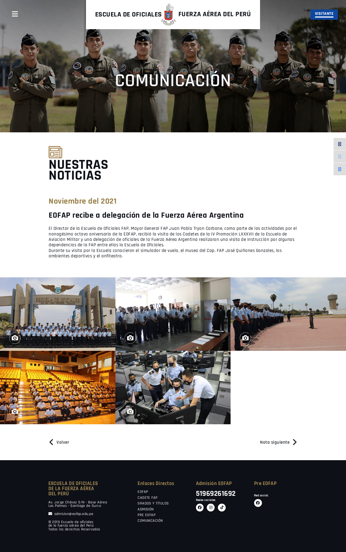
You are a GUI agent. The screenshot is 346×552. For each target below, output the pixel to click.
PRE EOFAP (146, 515)
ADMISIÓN (146, 509)
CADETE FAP (148, 498)
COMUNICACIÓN (150, 521)
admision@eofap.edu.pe (71, 514)
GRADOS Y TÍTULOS (153, 504)
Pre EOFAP (265, 483)
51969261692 (216, 493)
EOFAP (143, 492)
